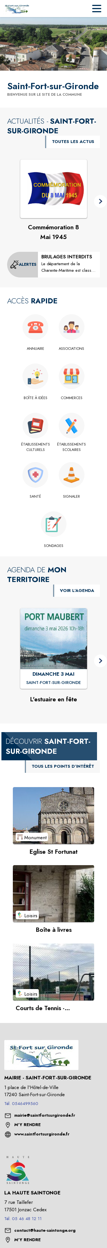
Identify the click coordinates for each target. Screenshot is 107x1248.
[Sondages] (53, 545)
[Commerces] (71, 398)
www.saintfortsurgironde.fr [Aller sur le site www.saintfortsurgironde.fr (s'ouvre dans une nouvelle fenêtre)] (41, 1134)
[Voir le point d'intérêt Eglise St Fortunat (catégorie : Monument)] (53, 815)
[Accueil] (17, 8)
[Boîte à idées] (35, 398)
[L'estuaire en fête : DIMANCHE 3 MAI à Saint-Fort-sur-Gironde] (53, 682)
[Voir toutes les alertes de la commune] (23, 264)
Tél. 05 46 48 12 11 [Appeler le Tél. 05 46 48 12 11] (23, 1219)
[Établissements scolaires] (71, 447)
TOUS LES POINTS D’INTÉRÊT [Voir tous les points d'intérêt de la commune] (63, 766)
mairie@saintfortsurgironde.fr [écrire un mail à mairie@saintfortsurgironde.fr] (44, 1115)
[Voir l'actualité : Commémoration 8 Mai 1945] (53, 189)
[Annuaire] (35, 348)
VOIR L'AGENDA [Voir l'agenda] (77, 590)
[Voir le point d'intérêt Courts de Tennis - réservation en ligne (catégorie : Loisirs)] (53, 971)
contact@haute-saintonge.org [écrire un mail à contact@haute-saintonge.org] (45, 1230)
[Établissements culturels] (35, 447)
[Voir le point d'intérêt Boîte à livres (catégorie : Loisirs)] (53, 893)
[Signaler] (71, 496)
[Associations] (71, 348)
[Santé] (35, 496)
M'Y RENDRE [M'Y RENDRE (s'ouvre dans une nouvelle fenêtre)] (27, 1125)
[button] (100, 201)
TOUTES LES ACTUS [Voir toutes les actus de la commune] (73, 141)
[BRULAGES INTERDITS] (68, 263)
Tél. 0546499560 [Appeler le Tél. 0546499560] (21, 1103)
